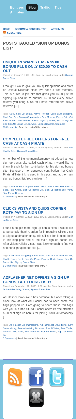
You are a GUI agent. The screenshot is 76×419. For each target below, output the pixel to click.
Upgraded (60, 124)
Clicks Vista (38, 255)
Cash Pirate (16, 186)
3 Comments (9, 338)
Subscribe (14, 32)
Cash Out (8, 117)
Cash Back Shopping (61, 113)
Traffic (45, 7)
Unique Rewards (46, 124)
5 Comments (9, 196)
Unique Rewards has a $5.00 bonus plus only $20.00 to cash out (35, 66)
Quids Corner (57, 259)
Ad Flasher (15, 325)
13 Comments (10, 127)
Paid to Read (9, 259)
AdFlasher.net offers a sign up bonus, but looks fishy (36, 280)
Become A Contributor (31, 29)
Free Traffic (66, 328)
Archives (57, 29)
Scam (20, 331)
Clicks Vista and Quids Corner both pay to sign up (34, 210)
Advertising (60, 325)
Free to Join (62, 117)
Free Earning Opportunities (27, 117)
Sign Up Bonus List (17, 124)
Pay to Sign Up (25, 259)
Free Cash (53, 186)
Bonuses (17, 7)
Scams (25, 289)
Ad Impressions (30, 325)
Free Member (48, 117)
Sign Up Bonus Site (55, 190)
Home (6, 29)
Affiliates (17, 12)
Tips (58, 7)
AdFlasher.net (47, 325)
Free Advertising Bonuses (31, 328)
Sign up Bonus (48, 331)
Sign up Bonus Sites (27, 151)
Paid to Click (65, 255)
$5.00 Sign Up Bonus (21, 113)
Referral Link (9, 331)
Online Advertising (12, 289)
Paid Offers (15, 190)
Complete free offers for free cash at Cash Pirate (36, 141)
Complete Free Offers (35, 186)
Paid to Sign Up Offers (43, 120)
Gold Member (23, 120)
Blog (32, 7)
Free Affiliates (52, 328)
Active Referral (41, 113)
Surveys (32, 124)
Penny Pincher (41, 259)
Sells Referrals (32, 331)
